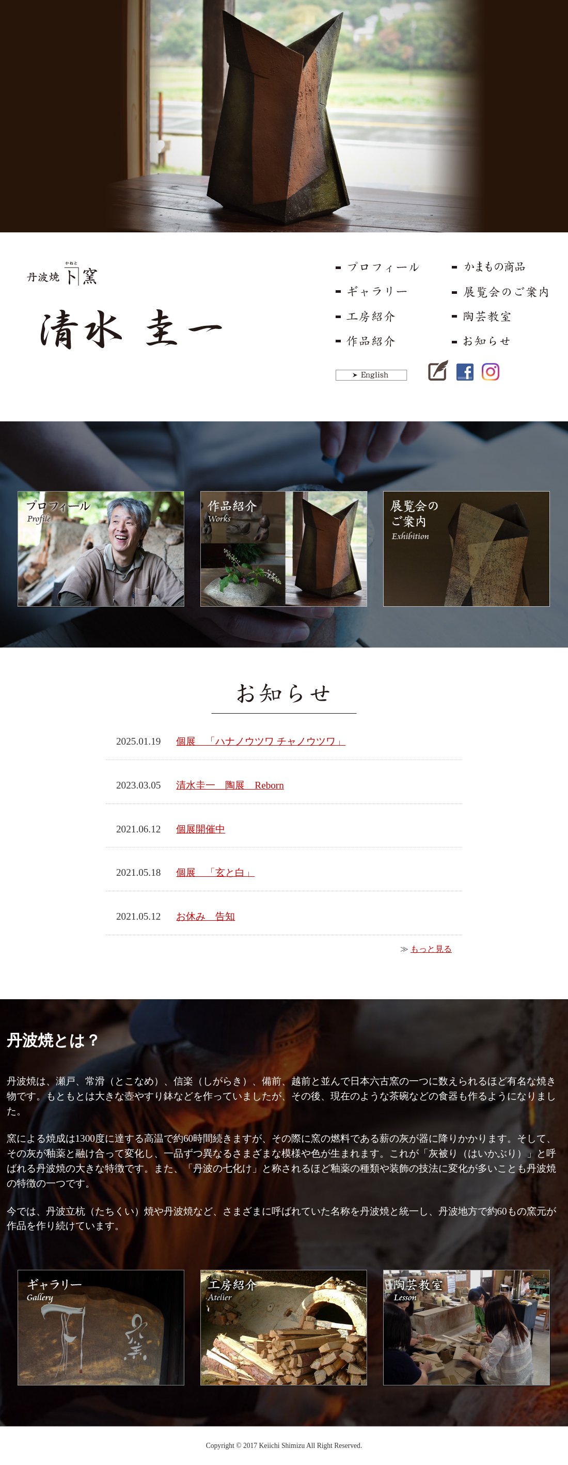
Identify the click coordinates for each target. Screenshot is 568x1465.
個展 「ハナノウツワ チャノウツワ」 (260, 741)
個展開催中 (200, 829)
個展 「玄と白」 (215, 872)
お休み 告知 (205, 916)
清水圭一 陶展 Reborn (230, 785)
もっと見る (431, 948)
